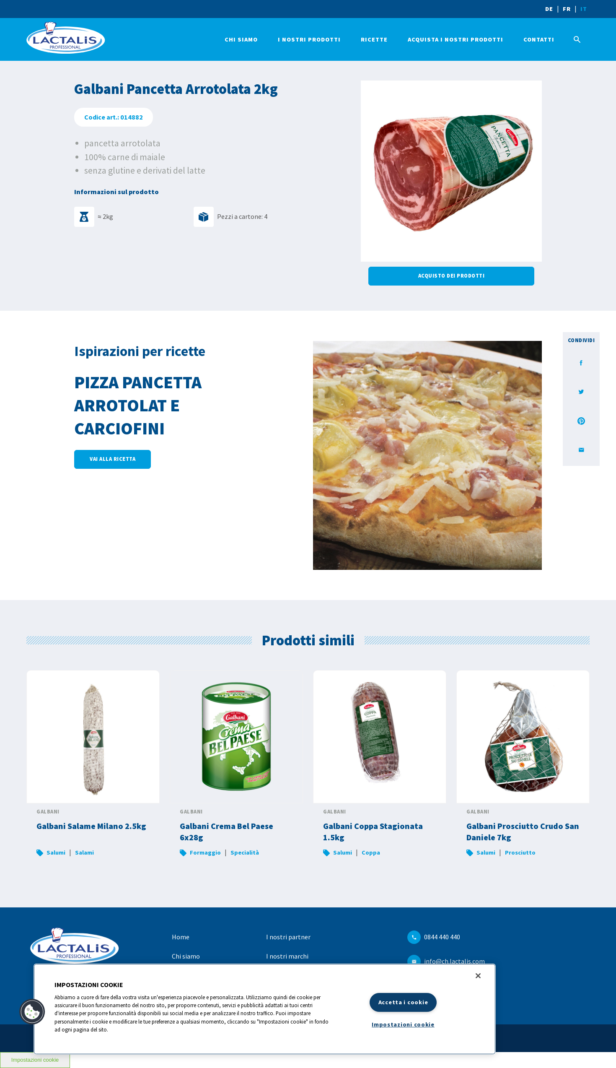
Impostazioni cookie (403, 1024)
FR (567, 9)
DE (549, 9)
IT (583, 9)
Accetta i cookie (403, 1002)
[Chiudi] (478, 976)
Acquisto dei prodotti (451, 276)
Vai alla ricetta (112, 459)
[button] (32, 1011)
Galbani (48, 811)
